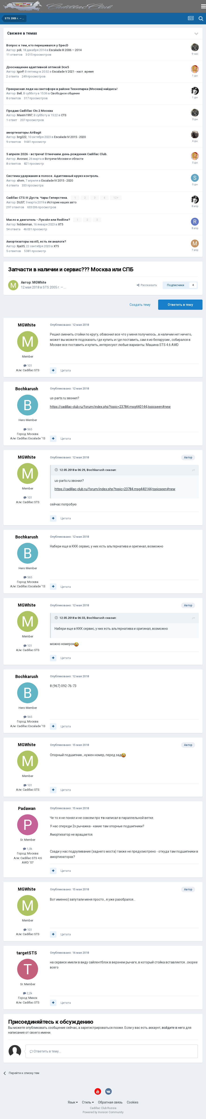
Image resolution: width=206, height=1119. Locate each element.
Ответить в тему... (45, 1051)
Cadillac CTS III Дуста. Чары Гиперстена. (37, 197)
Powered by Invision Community (103, 1112)
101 (27, 365)
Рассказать (147, 285)
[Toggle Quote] (57, 469)
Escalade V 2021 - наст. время (73, 71)
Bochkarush (26, 388)
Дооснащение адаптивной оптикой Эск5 (37, 67)
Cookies (132, 1102)
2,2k (27, 993)
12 (115, 197)
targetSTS (26, 952)
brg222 (21, 137)
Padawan (27, 808)
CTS (63, 115)
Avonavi (22, 158)
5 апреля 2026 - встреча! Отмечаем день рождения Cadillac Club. (56, 154)
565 (27, 429)
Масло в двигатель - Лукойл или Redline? (38, 219)
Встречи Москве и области (64, 158)
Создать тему (140, 305)
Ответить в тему (180, 305)
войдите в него (173, 1027)
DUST (20, 202)
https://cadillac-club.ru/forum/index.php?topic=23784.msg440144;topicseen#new (110, 406)
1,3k (27, 848)
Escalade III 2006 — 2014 (65, 50)
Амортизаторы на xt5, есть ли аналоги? (36, 241)
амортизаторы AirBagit (23, 132)
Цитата (66, 370)
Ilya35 (21, 246)
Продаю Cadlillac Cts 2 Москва (29, 110)
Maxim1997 (24, 115)
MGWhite (39, 282)
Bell (19, 93)
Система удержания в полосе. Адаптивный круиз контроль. (52, 176)
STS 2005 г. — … (54, 287)
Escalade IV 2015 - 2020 (70, 137)
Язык (73, 1102)
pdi (19, 50)
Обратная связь (110, 1102)
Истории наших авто (62, 202)
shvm (20, 180)
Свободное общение (65, 93)
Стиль (88, 1102)
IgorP (20, 71)
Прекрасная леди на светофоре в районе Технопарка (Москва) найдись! (62, 89)
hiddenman (24, 224)
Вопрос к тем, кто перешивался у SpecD (37, 45)
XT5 (60, 224)
